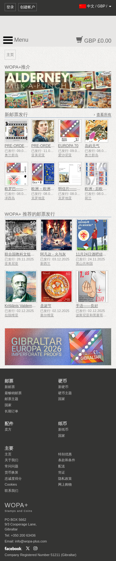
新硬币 (63, 387)
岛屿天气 (92, 146)
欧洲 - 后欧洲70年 (99, 189)
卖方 (8, 429)
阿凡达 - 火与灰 (53, 254)
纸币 (62, 423)
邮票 (9, 380)
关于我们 (11, 460)
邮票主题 (11, 399)
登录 (10, 7)
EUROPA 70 (68, 146)
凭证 (61, 472)
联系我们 (11, 490)
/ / (95, 6)
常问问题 (11, 466)
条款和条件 (66, 460)
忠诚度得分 (13, 478)
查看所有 (104, 114)
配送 (61, 466)
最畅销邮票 (13, 393)
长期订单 (11, 411)
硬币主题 (65, 393)
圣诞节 (45, 306)
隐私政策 (65, 478)
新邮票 (10, 387)
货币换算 (11, 472)
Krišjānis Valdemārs (21, 306)
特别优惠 (65, 454)
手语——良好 (87, 306)
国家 (8, 405)
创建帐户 (27, 7)
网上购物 (65, 484)
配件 (9, 423)
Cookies (11, 484)
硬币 (62, 380)
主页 (8, 454)
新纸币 (63, 429)
